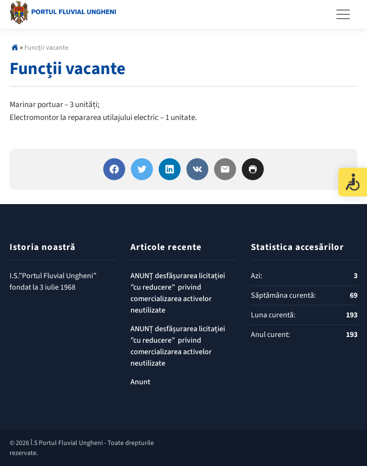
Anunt (140, 382)
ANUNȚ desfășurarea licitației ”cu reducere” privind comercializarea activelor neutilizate (177, 293)
